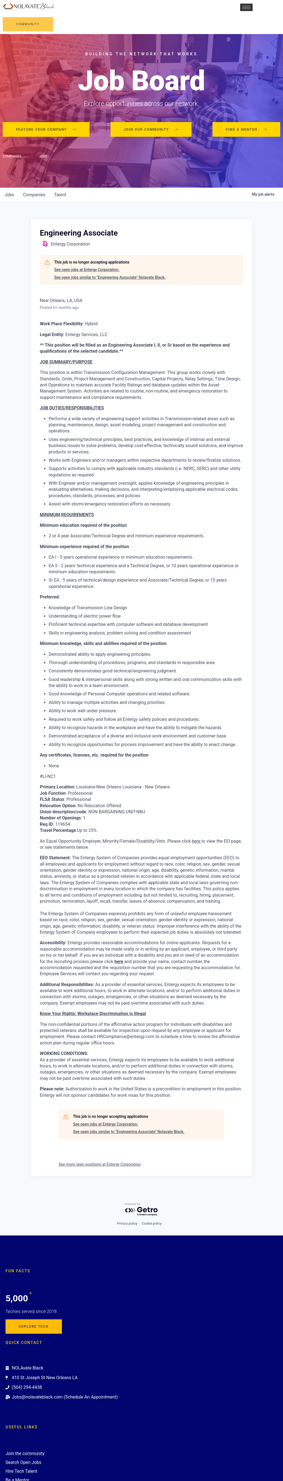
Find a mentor (246, 129)
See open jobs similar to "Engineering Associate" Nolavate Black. (110, 277)
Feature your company (46, 129)
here (118, 961)
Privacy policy (127, 1223)
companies (34, 194)
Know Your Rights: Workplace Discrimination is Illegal (93, 1013)
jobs (9, 194)
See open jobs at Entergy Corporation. (86, 269)
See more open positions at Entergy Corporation (100, 1164)
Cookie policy (152, 1223)
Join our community (151, 129)
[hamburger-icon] (246, 7)
